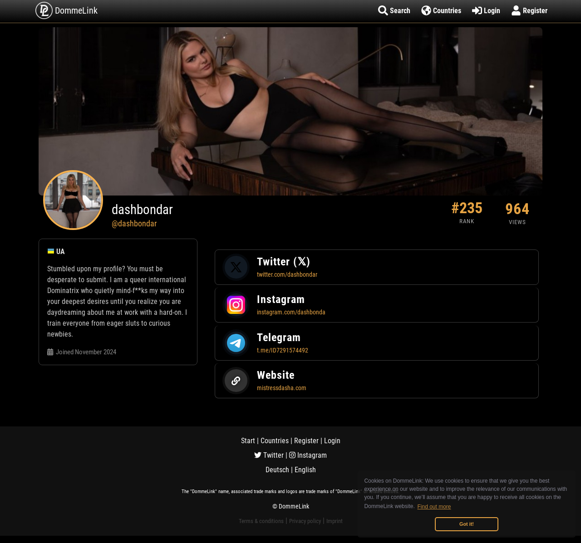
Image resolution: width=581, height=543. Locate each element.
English (305, 469)
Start (248, 440)
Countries (275, 440)
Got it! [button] (466, 524)
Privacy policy (305, 521)
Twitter (269, 455)
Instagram (308, 455)
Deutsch (277, 469)
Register (306, 440)
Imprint (334, 521)
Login (332, 440)
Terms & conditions (261, 521)
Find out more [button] (434, 507)
